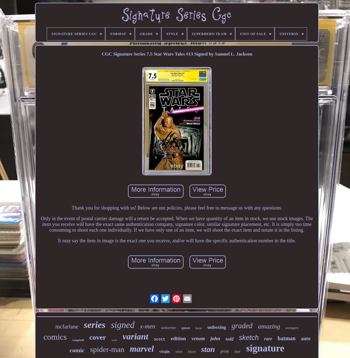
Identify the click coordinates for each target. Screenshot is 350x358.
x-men (147, 326)
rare (268, 338)
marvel (142, 349)
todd (229, 339)
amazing (269, 326)
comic (76, 350)
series (94, 325)
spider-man (107, 349)
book (199, 328)
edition (178, 338)
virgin (164, 351)
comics (55, 336)
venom (198, 338)
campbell (78, 340)
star (237, 351)
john (215, 338)
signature (265, 348)
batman (287, 338)
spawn (185, 328)
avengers (292, 328)
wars (114, 340)
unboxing (217, 327)
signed (123, 325)
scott (159, 339)
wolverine (168, 328)
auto (305, 338)
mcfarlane (66, 326)
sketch (249, 337)
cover (97, 337)
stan (208, 349)
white (179, 352)
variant (135, 336)
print (224, 351)
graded (242, 326)
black (192, 352)
